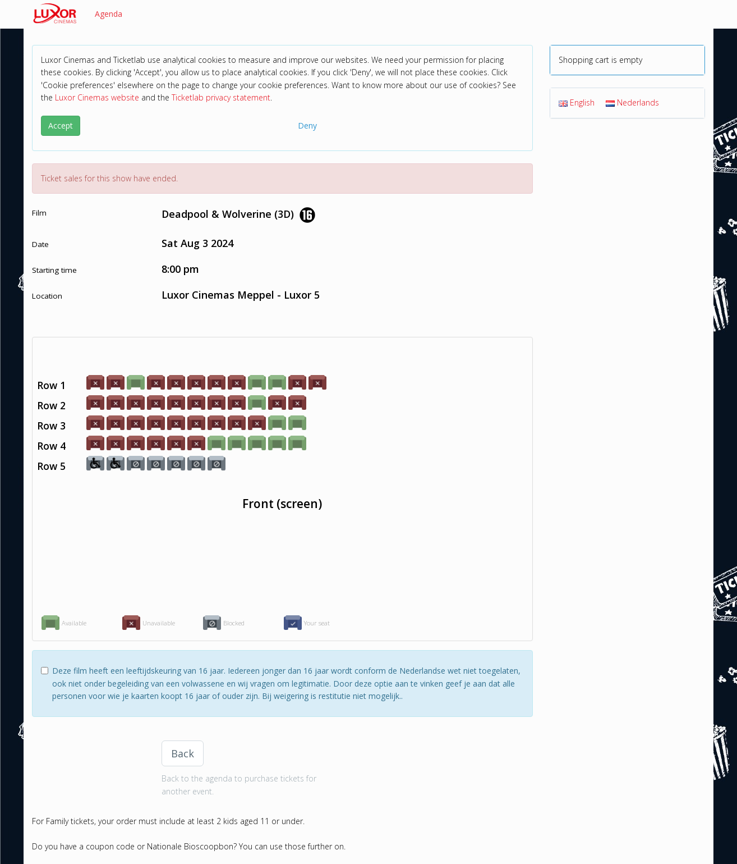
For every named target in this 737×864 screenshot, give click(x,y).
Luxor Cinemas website (97, 97)
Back (182, 753)
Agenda (108, 13)
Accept (60, 125)
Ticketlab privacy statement (221, 97)
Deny (307, 125)
